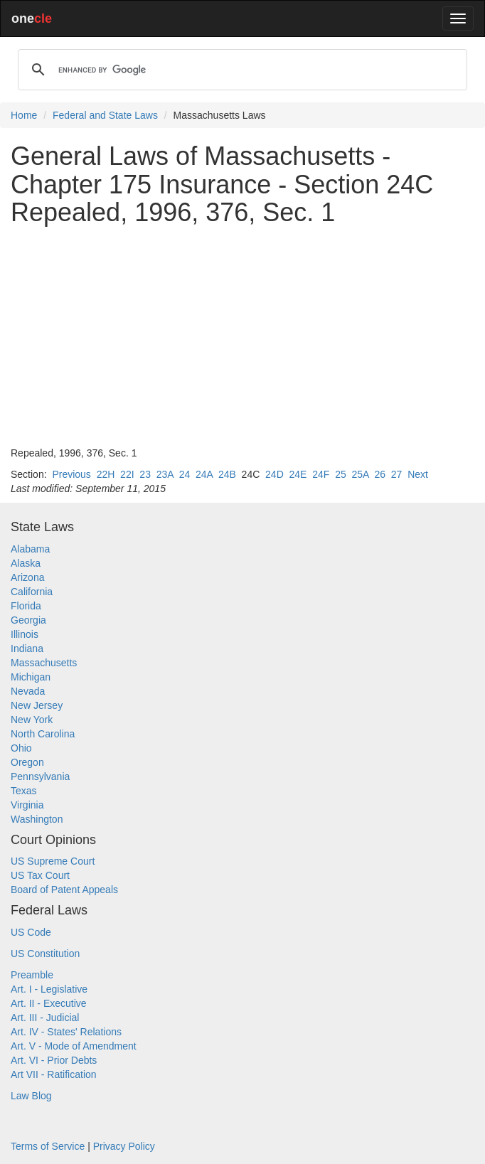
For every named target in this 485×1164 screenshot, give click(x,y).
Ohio (21, 748)
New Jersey (37, 705)
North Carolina (43, 733)
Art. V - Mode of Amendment (74, 1046)
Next (417, 474)
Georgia (28, 620)
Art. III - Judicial (45, 1017)
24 (185, 474)
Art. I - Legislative (49, 989)
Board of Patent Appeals (64, 889)
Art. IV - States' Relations (66, 1031)
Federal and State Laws (105, 115)
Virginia (27, 805)
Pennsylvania (40, 776)
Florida (26, 606)
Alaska (26, 563)
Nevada (28, 691)
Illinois (24, 634)
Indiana (27, 648)
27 (397, 474)
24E (298, 474)
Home (24, 115)
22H (106, 474)
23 (145, 474)
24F (320, 474)
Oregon (27, 762)
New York (32, 719)
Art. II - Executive (49, 1003)
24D (274, 474)
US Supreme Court (53, 861)
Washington (37, 819)
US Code (31, 932)
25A (360, 474)
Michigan (30, 677)
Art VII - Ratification (54, 1074)
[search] (240, 69)
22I (127, 474)
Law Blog (31, 1095)
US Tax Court (40, 875)
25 (340, 474)
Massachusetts (44, 662)
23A (165, 474)
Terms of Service (48, 1146)
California (32, 591)
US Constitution (45, 953)
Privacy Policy (124, 1146)
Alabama (30, 549)
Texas (24, 790)
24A (204, 474)
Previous (71, 474)
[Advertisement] (242, 336)
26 (379, 474)
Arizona (27, 577)
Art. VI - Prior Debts (54, 1060)
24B (227, 474)
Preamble (32, 975)
